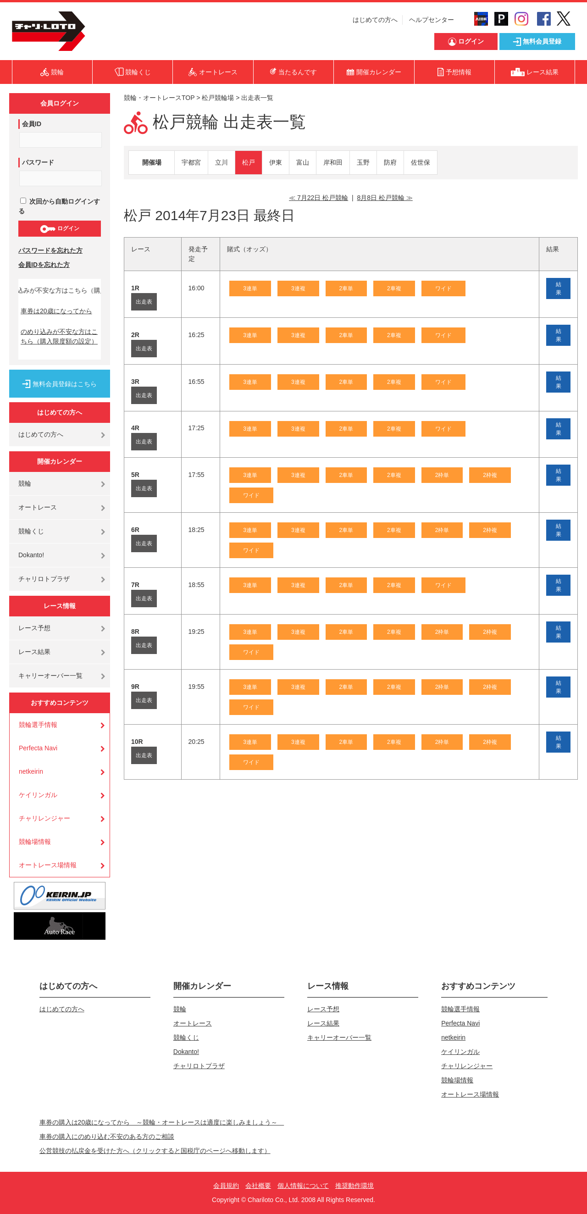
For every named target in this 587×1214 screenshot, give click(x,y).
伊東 (275, 162)
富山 (302, 162)
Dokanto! (31, 555)
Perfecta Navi (38, 748)
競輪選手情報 (38, 724)
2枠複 (490, 475)
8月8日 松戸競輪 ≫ (384, 197)
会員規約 (226, 1185)
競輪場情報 (35, 841)
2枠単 (442, 475)
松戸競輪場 (218, 97)
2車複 (394, 288)
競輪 (24, 483)
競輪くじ (31, 531)
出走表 (144, 302)
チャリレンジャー (44, 818)
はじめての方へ (375, 19)
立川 (221, 162)
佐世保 (420, 162)
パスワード (38, 162)
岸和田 (333, 162)
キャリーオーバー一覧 (50, 675)
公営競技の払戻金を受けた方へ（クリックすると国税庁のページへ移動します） (155, 1150)
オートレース (37, 507)
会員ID (31, 123)
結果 (558, 288)
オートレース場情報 (48, 865)
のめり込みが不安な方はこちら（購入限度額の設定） (59, 336)
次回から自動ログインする (59, 206)
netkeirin (31, 771)
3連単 (250, 288)
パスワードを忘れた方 (50, 250)
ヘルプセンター (431, 19)
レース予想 (34, 628)
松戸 (248, 162)
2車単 (346, 288)
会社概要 (258, 1185)
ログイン (59, 229)
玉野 (363, 162)
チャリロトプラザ (44, 578)
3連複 (298, 288)
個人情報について (303, 1185)
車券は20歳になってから (56, 311)
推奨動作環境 (354, 1185)
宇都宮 (191, 162)
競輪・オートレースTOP (159, 97)
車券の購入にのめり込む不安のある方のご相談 (106, 1136)
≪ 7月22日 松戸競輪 (318, 197)
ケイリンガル (38, 794)
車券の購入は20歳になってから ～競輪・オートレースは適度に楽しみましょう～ (161, 1122)
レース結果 (34, 651)
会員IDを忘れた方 (44, 264)
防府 (390, 162)
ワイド (443, 288)
